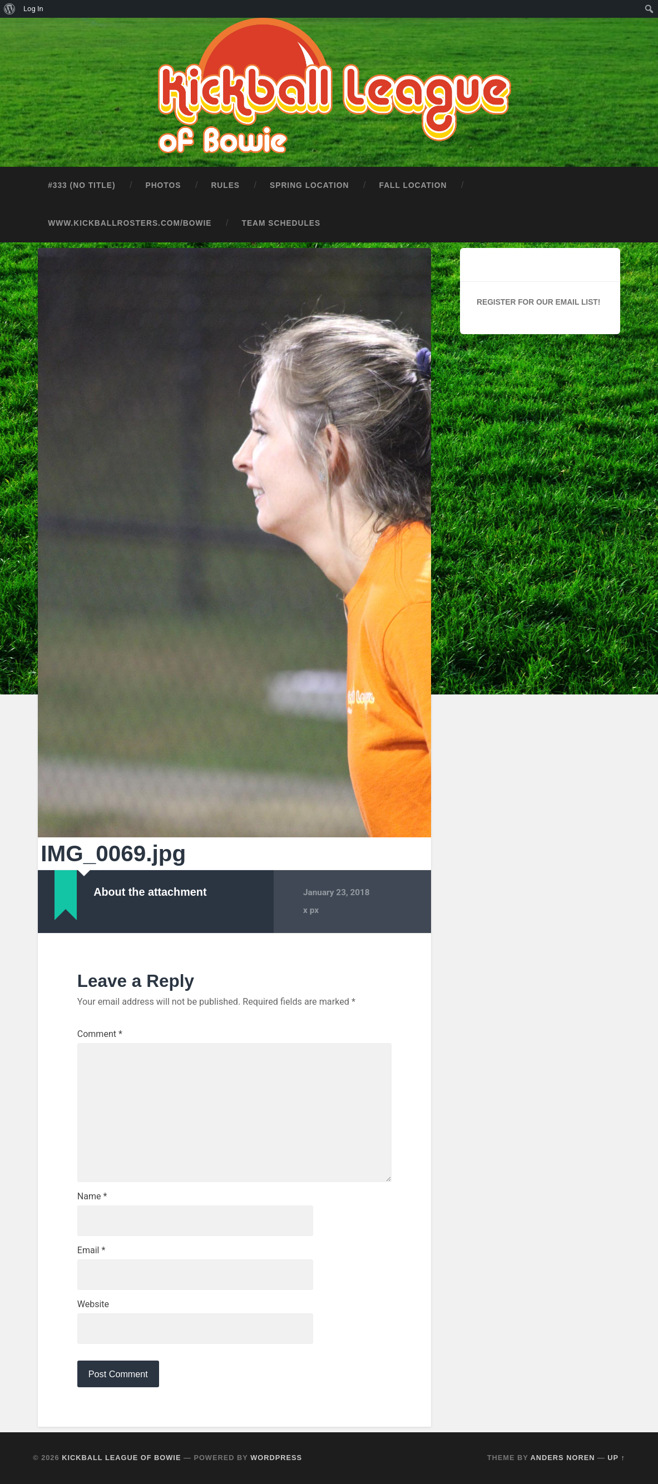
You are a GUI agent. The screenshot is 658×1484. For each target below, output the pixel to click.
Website (93, 1304)
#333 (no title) (81, 185)
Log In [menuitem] (33, 8)
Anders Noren (563, 1457)
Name (92, 1196)
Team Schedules (281, 223)
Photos (163, 185)
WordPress (276, 1457)
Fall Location (413, 185)
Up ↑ (616, 1457)
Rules (225, 185)
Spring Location (309, 185)
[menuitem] (9, 9)
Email (91, 1250)
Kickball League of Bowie (121, 1457)
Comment (99, 1034)
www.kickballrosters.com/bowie (129, 223)
